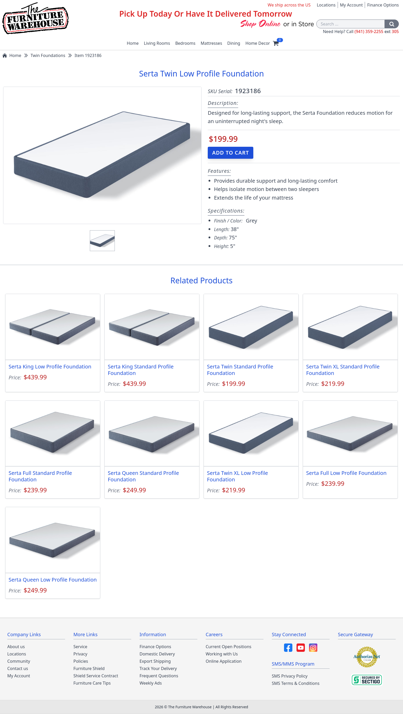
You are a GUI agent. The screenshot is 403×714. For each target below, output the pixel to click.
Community (18, 661)
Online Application (224, 661)
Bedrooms (185, 43)
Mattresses (211, 43)
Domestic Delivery (157, 654)
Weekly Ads (151, 683)
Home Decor (257, 43)
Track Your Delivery (158, 668)
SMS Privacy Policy (289, 676)
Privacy (80, 654)
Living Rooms (157, 43)
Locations (326, 5)
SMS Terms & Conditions (295, 683)
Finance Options (383, 5)
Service (80, 646)
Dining (233, 43)
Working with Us (222, 654)
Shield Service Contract (95, 676)
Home (133, 43)
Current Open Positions (228, 646)
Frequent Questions (159, 676)
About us (16, 646)
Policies (80, 661)
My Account (351, 5)
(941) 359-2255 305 (377, 31)
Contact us (17, 668)
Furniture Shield (89, 668)
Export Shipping (155, 661)
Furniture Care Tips (92, 683)
